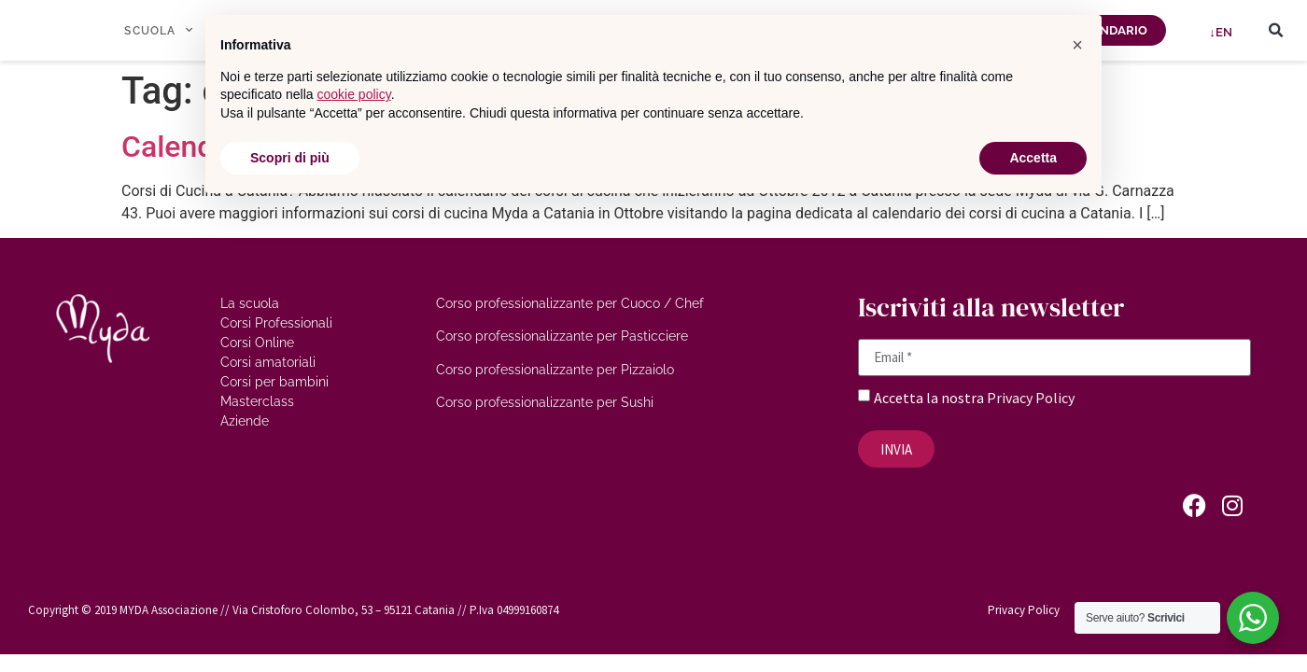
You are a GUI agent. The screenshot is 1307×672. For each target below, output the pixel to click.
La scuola (249, 303)
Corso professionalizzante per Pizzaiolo (555, 369)
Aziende (244, 420)
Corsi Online (257, 342)
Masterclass (257, 401)
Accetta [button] (1033, 157)
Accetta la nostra (930, 397)
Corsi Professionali (276, 322)
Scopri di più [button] (290, 157)
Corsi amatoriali (268, 362)
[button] (1276, 31)
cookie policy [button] (354, 94)
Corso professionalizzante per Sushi (545, 402)
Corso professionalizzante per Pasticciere (562, 336)
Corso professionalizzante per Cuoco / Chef (570, 303)
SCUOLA (158, 30)
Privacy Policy (1031, 397)
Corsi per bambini (274, 381)
